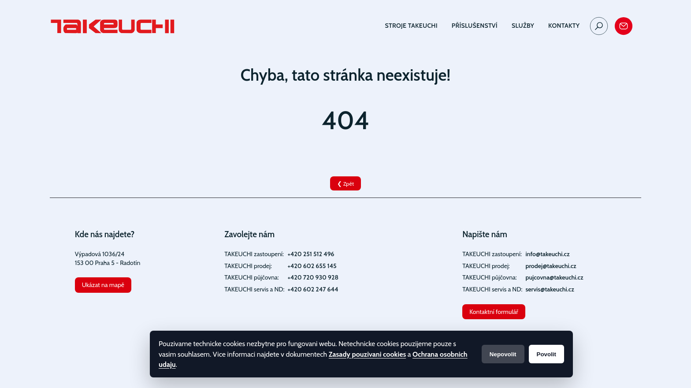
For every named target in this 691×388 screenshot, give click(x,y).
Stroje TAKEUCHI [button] (411, 26)
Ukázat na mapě (103, 285)
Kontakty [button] (564, 26)
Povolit (546, 354)
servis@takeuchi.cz (549, 289)
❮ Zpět (345, 183)
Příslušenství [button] (475, 26)
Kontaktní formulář (493, 312)
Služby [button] (523, 26)
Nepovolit (503, 354)
